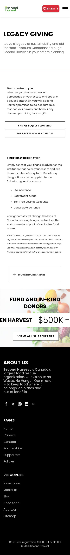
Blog (6, 496)
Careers (9, 435)
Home (7, 428)
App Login (10, 509)
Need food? (12, 503)
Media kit (10, 490)
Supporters (12, 455)
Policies (9, 461)
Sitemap (9, 516)
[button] (65, 9)
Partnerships (13, 448)
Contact (9, 442)
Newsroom (11, 483)
